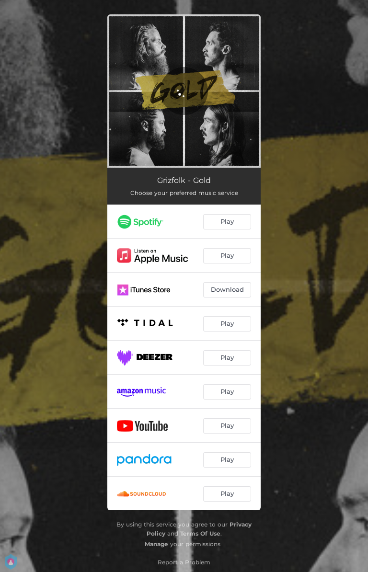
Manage (156, 544)
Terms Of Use (200, 533)
